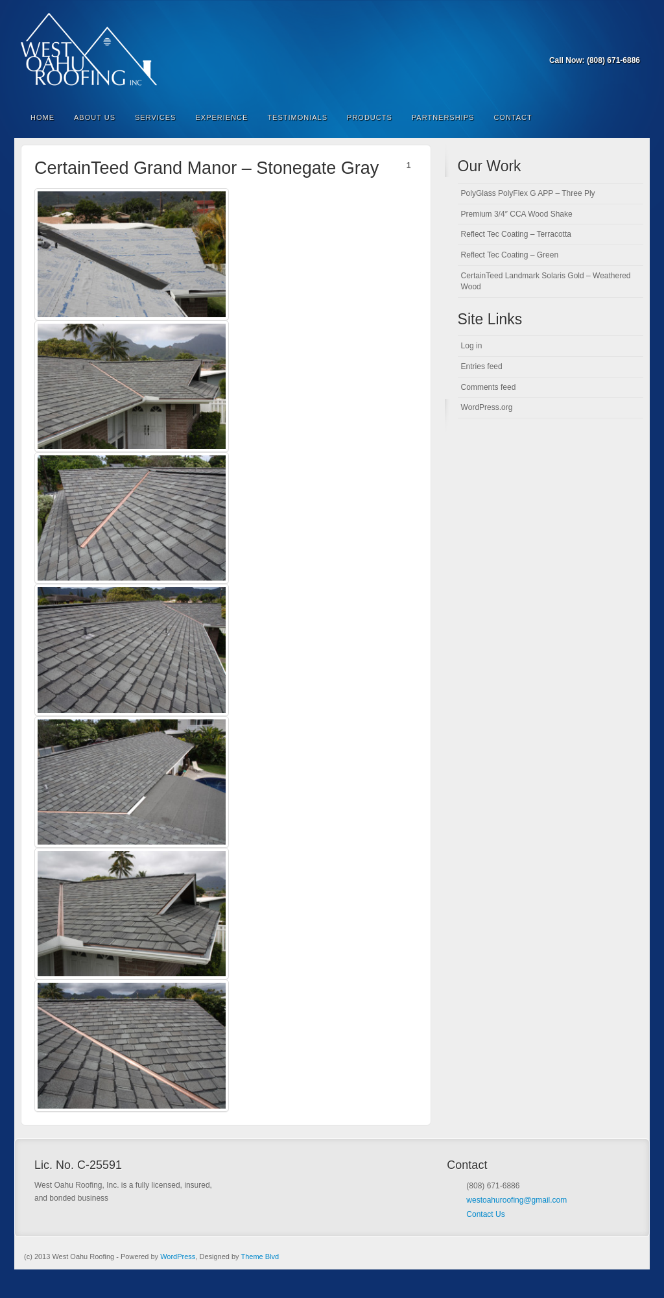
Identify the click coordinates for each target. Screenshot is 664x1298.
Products (369, 117)
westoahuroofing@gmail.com (516, 1200)
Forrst (614, 42)
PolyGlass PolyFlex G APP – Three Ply (528, 193)
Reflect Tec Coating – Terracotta (516, 234)
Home (42, 117)
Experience (221, 117)
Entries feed (482, 366)
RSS (631, 42)
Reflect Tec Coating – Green (510, 254)
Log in (471, 345)
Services (155, 117)
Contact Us (485, 1214)
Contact (512, 117)
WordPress (177, 1256)
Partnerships (443, 117)
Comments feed (488, 387)
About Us (94, 117)
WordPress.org (487, 407)
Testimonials (297, 117)
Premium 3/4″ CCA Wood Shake (517, 214)
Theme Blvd (260, 1256)
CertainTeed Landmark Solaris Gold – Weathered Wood (546, 281)
